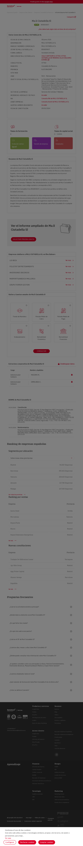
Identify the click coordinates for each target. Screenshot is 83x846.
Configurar (9, 842)
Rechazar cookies (27, 842)
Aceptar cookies (46, 842)
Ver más (8, 838)
